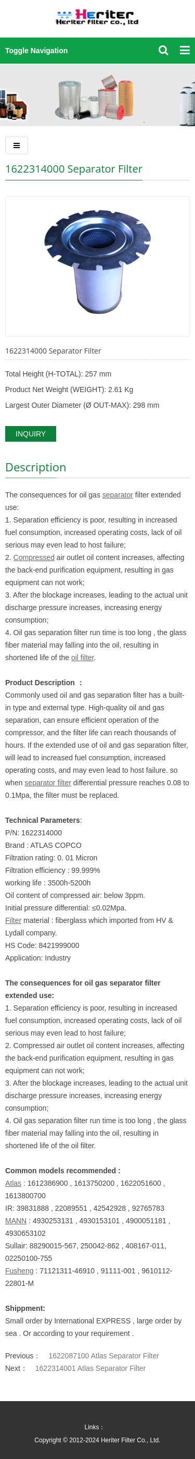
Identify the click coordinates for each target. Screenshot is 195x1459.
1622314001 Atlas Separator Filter (90, 1368)
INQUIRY (31, 434)
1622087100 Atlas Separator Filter (103, 1356)
